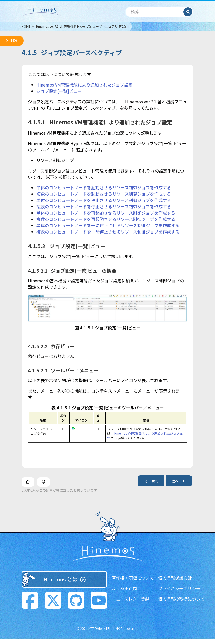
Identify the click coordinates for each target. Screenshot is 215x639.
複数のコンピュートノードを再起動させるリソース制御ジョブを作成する (105, 219)
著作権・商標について (133, 578)
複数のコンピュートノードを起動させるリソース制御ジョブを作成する (103, 194)
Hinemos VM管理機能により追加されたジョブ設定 (84, 85)
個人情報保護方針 (175, 578)
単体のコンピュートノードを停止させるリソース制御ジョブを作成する (103, 200)
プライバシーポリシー (179, 588)
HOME (26, 26)
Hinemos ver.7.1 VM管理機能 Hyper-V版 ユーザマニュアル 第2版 (81, 26)
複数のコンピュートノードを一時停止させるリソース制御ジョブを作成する (107, 232)
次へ (180, 481)
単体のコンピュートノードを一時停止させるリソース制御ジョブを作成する (107, 225)
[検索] (154, 12)
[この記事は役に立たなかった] (43, 481)
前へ (149, 481)
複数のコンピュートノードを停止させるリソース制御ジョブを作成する (103, 206)
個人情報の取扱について (181, 599)
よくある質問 (124, 588)
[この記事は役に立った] (28, 481)
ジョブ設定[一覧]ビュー (59, 91)
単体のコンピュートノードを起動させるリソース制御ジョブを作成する (103, 187)
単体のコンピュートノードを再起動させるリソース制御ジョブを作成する (105, 213)
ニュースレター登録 (130, 599)
